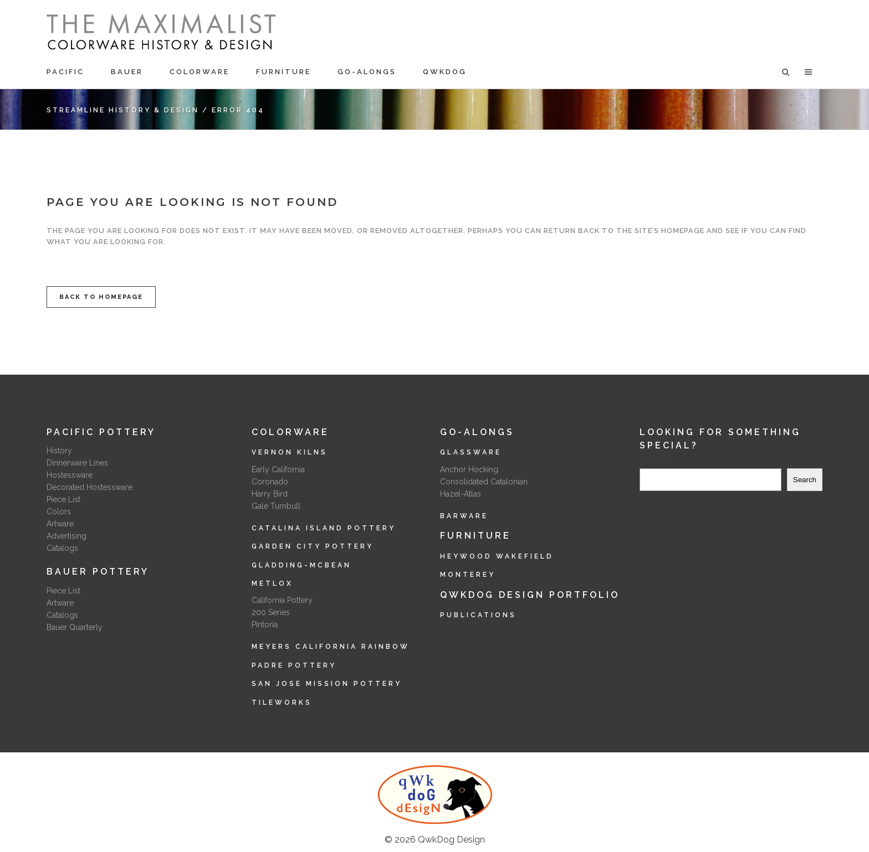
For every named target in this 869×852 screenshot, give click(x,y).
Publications (478, 615)
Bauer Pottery (98, 571)
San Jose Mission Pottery (327, 684)
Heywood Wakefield (497, 556)
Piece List (63, 499)
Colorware (290, 432)
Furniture (475, 535)
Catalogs (62, 548)
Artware (60, 523)
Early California (278, 469)
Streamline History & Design (123, 110)
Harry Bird (270, 493)
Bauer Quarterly (75, 627)
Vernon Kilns (290, 452)
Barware (464, 516)
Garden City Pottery (313, 546)
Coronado (270, 481)
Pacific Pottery (101, 432)
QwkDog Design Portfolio (530, 595)
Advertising (66, 535)
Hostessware (70, 475)
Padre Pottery (294, 665)
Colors (59, 511)
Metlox (272, 583)
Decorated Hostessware (89, 487)
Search (654, 462)
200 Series (271, 612)
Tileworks (282, 702)
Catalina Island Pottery (324, 528)
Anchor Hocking (469, 469)
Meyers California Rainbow (331, 646)
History (59, 450)
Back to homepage (101, 297)
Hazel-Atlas (460, 493)
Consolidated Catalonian (484, 481)
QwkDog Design (451, 839)
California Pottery (282, 600)
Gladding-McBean (301, 565)
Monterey (467, 575)
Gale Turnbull (276, 506)
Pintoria (265, 624)
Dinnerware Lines (77, 462)
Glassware (471, 452)
